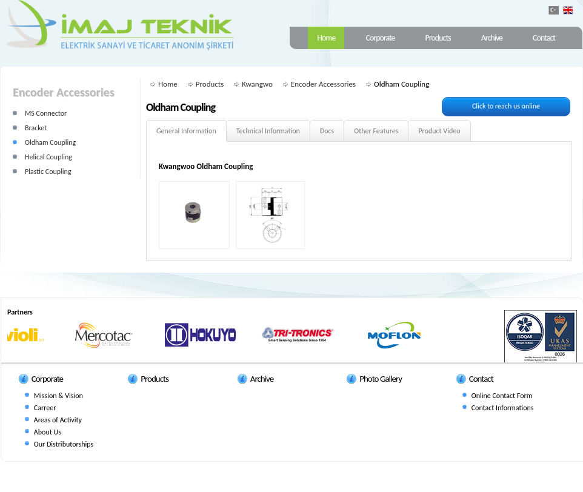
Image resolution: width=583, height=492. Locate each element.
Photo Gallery (380, 379)
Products (438, 38)
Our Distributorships (63, 444)
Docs (327, 131)
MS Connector (46, 113)
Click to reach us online (506, 106)
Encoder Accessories (323, 83)
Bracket (36, 128)
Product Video (439, 131)
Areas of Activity (58, 420)
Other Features (376, 131)
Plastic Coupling (48, 171)
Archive (491, 38)
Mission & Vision (58, 395)
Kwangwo (257, 83)
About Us (47, 432)
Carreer (45, 408)
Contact (544, 38)
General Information (186, 131)
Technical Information (268, 131)
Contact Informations (502, 408)
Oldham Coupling (50, 142)
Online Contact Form (502, 395)
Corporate (380, 38)
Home (326, 38)
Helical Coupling (48, 157)
